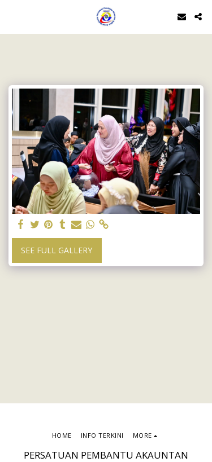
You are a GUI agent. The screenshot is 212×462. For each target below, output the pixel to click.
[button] (12, 16)
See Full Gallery (56, 250)
